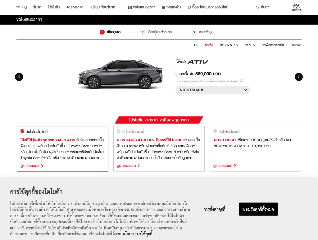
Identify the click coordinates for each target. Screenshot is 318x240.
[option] (159, 74)
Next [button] (299, 77)
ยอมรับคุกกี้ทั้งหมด (258, 213)
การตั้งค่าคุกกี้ (214, 213)
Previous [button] (19, 77)
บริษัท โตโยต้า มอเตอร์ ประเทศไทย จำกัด (297, 7)
